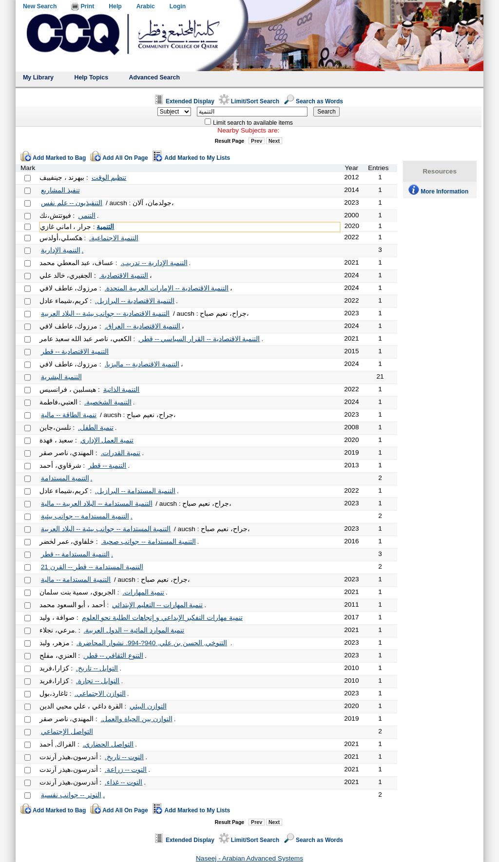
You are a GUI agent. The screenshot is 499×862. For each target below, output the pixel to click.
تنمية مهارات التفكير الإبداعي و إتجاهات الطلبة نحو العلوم (162, 617)
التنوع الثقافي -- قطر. (113, 655)
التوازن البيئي (148, 706)
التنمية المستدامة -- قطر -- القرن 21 (92, 567)
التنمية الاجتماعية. (113, 238)
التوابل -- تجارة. (97, 681)
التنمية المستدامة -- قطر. (77, 554)
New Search (40, 6)
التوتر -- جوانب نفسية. (73, 795)
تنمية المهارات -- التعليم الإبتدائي (157, 605)
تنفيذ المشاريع (60, 190)
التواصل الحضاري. (108, 744)
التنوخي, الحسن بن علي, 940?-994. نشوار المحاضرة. (152, 643)
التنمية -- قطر (107, 465)
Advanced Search (154, 77)
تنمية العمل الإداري (107, 440)
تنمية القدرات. (121, 453)
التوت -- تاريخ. (124, 757)
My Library (38, 77)
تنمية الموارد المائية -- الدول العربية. (134, 630)
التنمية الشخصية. (108, 402)
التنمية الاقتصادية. (124, 275)
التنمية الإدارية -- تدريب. (153, 263)
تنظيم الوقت (109, 177)
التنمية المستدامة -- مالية (76, 579)
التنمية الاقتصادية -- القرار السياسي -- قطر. (199, 339)
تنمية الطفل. (96, 427)
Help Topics (91, 77)
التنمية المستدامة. (67, 478)
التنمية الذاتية (121, 389)
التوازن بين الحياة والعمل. (137, 719)
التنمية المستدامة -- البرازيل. (135, 491)
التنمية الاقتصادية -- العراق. (142, 326)
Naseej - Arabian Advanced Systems (249, 858)
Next (274, 141)
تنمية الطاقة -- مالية (68, 415)
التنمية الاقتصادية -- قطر (75, 351)
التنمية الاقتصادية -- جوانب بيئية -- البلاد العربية (105, 313)
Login (178, 6)
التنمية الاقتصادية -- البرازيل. (134, 301)
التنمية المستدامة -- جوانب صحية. (148, 541)
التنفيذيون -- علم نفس (71, 203)
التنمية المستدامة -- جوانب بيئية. (87, 516)
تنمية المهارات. (143, 592)
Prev (256, 141)
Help (115, 6)
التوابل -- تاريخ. (97, 668)
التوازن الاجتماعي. (100, 693)
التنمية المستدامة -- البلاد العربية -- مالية (97, 503)
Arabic (145, 6)
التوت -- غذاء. (123, 782)
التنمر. (87, 215)
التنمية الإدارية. (62, 250)
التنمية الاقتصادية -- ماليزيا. (142, 364)
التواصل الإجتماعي (67, 731)
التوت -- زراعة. (126, 769)
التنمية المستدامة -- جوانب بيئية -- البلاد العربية (106, 529)
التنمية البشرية (61, 377)
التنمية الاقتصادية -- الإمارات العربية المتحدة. (167, 288)
